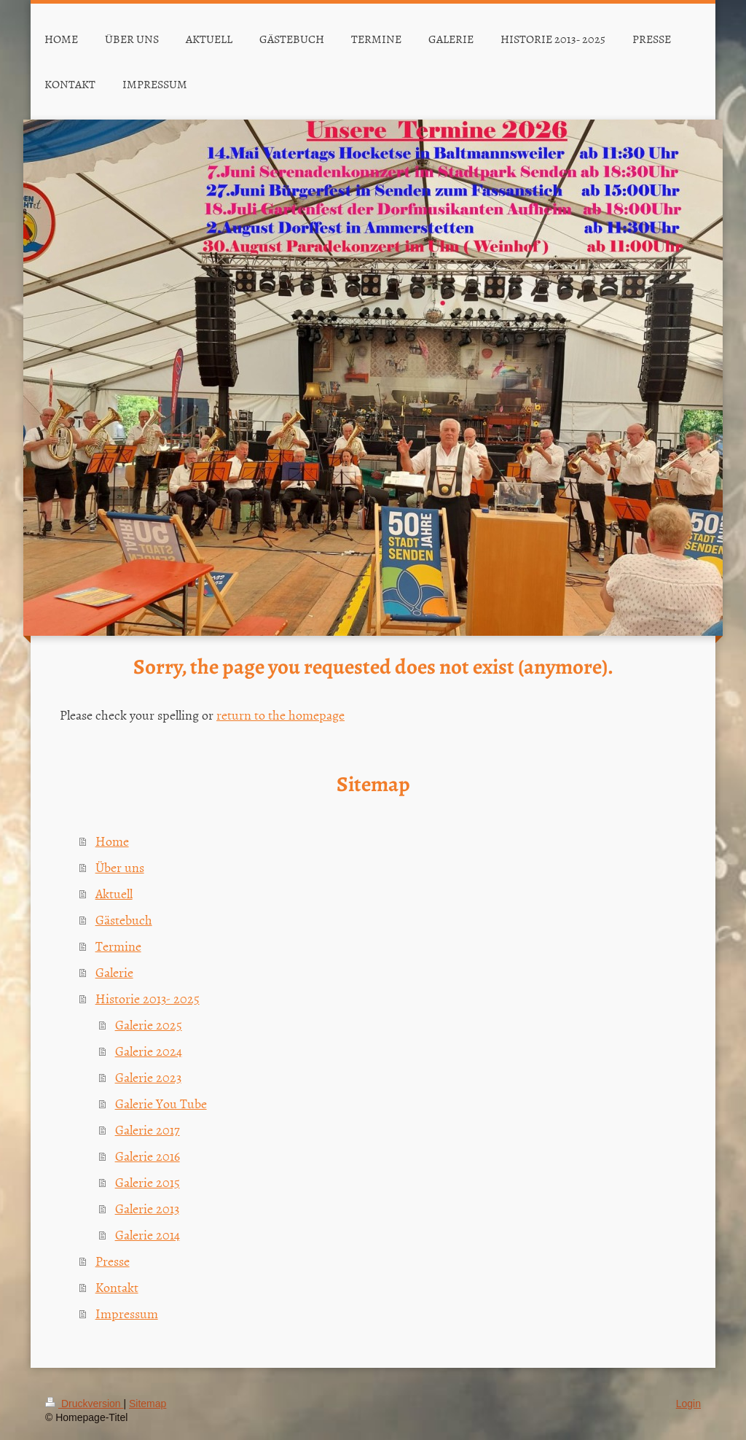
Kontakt (116, 1287)
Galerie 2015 (147, 1182)
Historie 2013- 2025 (147, 998)
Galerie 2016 (147, 1156)
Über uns (119, 867)
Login (688, 1403)
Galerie (114, 972)
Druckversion (84, 1403)
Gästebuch (123, 920)
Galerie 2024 (148, 1051)
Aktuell (114, 893)
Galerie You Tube (161, 1103)
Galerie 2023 (148, 1077)
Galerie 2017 (147, 1130)
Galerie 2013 (147, 1208)
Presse (112, 1261)
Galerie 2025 (148, 1025)
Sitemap (147, 1403)
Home (112, 841)
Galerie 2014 (147, 1235)
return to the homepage (280, 715)
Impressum (126, 1313)
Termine (118, 946)
